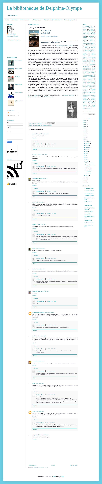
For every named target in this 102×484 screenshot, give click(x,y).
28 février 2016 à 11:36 (44, 133)
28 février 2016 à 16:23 (41, 224)
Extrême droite (92, 44)
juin (86, 153)
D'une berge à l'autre (89, 188)
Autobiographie (85, 33)
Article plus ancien (73, 465)
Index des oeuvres (36, 19)
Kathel (33, 269)
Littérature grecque (38, 125)
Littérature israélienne (91, 73)
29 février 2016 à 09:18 (51, 279)
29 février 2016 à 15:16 (41, 336)
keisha (33, 248)
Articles (10, 113)
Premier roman (91, 92)
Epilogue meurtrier (18, 68)
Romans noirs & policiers (47, 125)
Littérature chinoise (91, 60)
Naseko (54, 476)
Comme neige (88, 173)
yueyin (33, 411)
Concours (91, 37)
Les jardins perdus (18, 60)
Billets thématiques (57, 19)
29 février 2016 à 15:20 (51, 348)
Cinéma (84, 36)
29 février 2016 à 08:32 (40, 248)
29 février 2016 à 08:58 (40, 269)
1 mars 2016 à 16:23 (40, 383)
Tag (92, 103)
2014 (85, 179)
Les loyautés (17, 76)
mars (87, 159)
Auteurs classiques (90, 32)
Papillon (34, 224)
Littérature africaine (86, 51)
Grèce (34, 125)
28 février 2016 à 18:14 (51, 234)
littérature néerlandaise (89, 78)
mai (86, 155)
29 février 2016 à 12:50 (49, 312)
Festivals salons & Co (87, 46)
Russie (84, 102)
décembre (88, 141)
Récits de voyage (89, 93)
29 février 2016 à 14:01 (51, 325)
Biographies (87, 34)
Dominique (34, 154)
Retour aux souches (19, 92)
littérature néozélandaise (87, 79)
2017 (85, 138)
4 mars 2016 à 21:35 (40, 411)
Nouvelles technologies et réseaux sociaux (89, 91)
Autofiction (93, 33)
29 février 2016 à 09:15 (51, 258)
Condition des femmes (88, 39)
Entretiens (46, 19)
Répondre (34, 138)
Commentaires (11, 115)
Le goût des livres (88, 205)
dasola (33, 383)
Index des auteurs (24, 19)
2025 (85, 122)
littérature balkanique (91, 57)
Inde (86, 47)
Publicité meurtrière (48, 96)
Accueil (7, 19)
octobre (87, 145)
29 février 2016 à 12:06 (51, 301)
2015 (85, 178)
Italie (90, 48)
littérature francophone (86, 68)
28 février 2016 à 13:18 (51, 144)
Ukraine (89, 106)
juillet (87, 151)
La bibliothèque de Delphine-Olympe (44, 8)
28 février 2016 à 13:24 (51, 191)
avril (87, 157)
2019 (85, 134)
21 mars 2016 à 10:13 (44, 434)
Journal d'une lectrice (89, 195)
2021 (85, 130)
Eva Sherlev (35, 178)
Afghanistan (85, 27)
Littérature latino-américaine (89, 76)
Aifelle (33, 202)
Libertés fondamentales (89, 50)
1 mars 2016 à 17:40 (51, 394)
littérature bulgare (87, 58)
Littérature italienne (88, 75)
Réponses (36, 141)
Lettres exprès (88, 214)
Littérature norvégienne (87, 80)
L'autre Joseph (88, 168)
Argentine (84, 30)
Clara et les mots (36, 291)
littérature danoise (86, 61)
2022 (85, 128)
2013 (85, 181)
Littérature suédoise (90, 83)
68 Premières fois (87, 26)
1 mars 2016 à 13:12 (51, 371)
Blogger (62, 476)
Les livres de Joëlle (89, 211)
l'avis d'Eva (37, 95)
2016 (85, 139)
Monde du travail (86, 88)
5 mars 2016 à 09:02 (51, 422)
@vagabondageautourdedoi (38, 312)
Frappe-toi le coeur (18, 84)
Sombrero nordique (89, 222)
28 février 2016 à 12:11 (42, 178)
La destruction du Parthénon (88, 170)
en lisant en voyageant (89, 190)
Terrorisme (85, 105)
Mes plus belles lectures (89, 85)
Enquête (90, 40)
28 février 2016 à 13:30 (51, 213)
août (87, 149)
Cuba (84, 40)
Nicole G (34, 336)
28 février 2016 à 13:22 (51, 166)
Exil (88, 44)
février (87, 161)
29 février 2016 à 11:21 (44, 291)
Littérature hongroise (91, 69)
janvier (87, 175)
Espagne (84, 44)
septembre (88, 147)
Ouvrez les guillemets (69, 19)
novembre (88, 143)
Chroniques (15, 19)
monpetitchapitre (36, 434)
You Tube (88, 108)
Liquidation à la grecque (33, 96)
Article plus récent (32, 465)
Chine (93, 34)
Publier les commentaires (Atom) (41, 467)
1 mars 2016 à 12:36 (40, 361)
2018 (85, 136)
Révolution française (86, 95)
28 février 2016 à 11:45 (42, 154)
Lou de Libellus (35, 133)
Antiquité (91, 29)
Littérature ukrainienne (87, 85)
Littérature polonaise (86, 82)
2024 (85, 124)
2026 (85, 120)
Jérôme (34, 361)
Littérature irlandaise (86, 72)
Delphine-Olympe (40, 144)
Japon (94, 48)
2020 (85, 132)
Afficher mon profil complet (12, 36)
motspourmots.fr (88, 220)
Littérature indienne (89, 71)
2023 (85, 126)
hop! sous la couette (89, 193)
